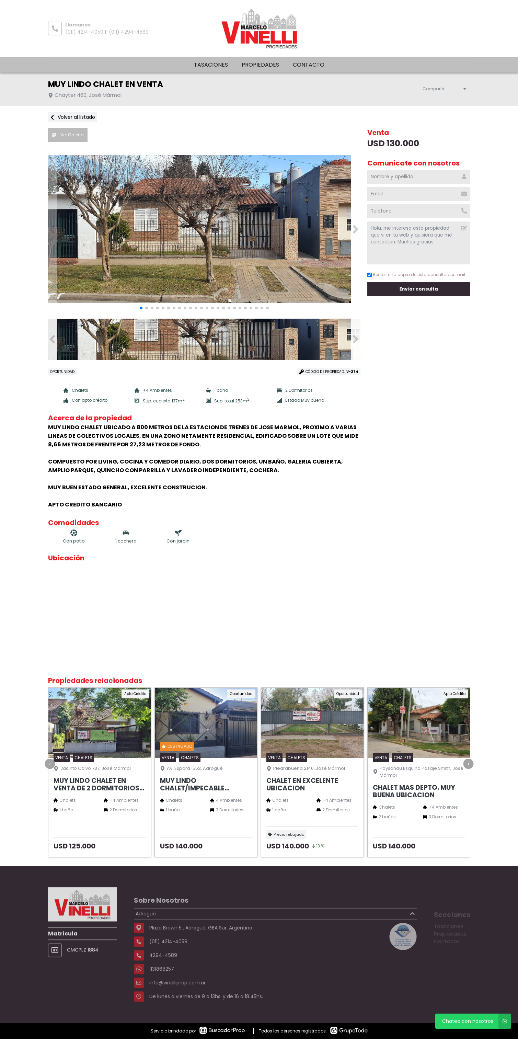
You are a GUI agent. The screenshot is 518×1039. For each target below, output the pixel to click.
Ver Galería (68, 135)
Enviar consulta (419, 289)
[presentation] (50, 763)
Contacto (308, 65)
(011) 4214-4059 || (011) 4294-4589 (107, 31)
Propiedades (260, 65)
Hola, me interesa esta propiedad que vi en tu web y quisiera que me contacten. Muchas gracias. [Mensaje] (418, 242)
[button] (355, 229)
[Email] (418, 194)
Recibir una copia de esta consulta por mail (416, 274)
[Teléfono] (418, 211)
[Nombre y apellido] (418, 177)
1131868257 (161, 987)
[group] (204, 229)
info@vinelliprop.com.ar (177, 1001)
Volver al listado (72, 117)
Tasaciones (211, 65)
